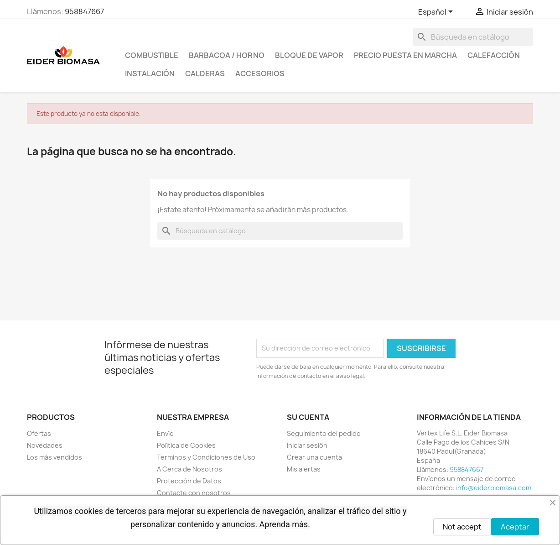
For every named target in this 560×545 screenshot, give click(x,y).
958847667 (84, 11)
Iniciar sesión (307, 445)
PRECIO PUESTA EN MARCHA (405, 55)
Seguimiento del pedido (324, 433)
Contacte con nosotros (194, 492)
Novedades (44, 445)
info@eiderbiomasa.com (493, 487)
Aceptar (515, 527)
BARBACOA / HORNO (226, 55)
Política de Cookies (186, 445)
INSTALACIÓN (150, 73)
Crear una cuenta (314, 457)
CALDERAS (205, 73)
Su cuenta (308, 417)
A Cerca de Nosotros (189, 469)
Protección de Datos (189, 481)
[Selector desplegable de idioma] (437, 12)
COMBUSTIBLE (151, 55)
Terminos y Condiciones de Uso (206, 457)
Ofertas (39, 433)
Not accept (462, 527)
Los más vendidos (54, 457)
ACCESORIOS (260, 73)
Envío (165, 433)
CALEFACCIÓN (493, 55)
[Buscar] (473, 37)
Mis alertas (304, 469)
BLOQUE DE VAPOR (309, 55)
